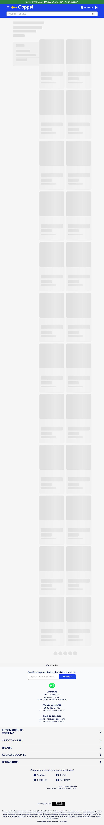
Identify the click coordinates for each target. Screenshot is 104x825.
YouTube (39, 775)
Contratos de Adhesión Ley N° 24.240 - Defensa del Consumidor (62, 787)
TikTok (61, 775)
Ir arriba (52, 665)
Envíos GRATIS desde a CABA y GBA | (52, 2)
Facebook (40, 779)
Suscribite (67, 677)
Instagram (63, 779)
